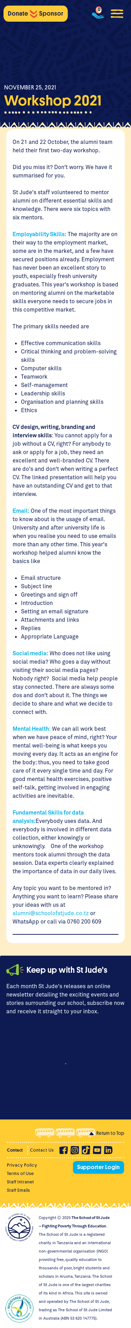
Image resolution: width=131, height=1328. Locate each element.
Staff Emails (18, 1190)
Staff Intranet (20, 1182)
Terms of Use (20, 1173)
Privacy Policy (22, 1165)
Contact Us (42, 1150)
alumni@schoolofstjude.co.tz (51, 913)
